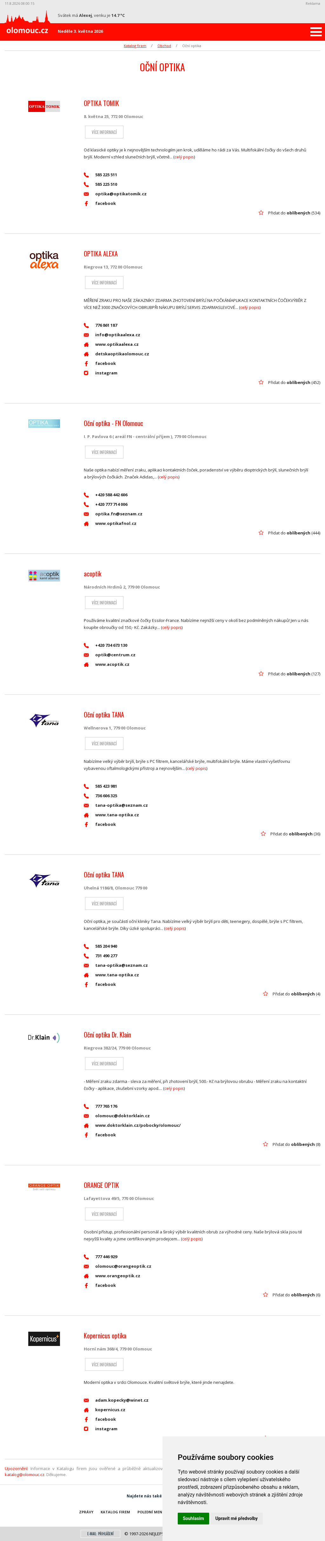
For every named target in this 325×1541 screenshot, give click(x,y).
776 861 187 (100, 325)
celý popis (184, 157)
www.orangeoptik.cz (112, 1276)
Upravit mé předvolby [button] (237, 1518)
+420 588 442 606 (105, 495)
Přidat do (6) (296, 1295)
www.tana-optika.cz (111, 815)
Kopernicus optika (105, 1335)
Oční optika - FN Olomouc (113, 423)
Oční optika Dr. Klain (107, 1034)
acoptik (92, 573)
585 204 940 (100, 946)
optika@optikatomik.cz (115, 194)
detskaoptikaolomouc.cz (116, 354)
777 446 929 (100, 1257)
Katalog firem (135, 45)
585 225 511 (100, 175)
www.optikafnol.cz (110, 523)
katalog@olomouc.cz (24, 1474)
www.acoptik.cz (106, 664)
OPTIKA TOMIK (101, 103)
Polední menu (151, 1512)
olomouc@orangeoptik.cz (117, 1266)
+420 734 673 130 (105, 645)
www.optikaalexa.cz (111, 344)
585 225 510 (100, 184)
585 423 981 (100, 786)
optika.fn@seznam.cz (113, 514)
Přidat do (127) (294, 674)
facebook (100, 203)
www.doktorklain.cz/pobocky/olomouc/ (132, 1125)
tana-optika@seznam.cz (116, 805)
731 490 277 (100, 956)
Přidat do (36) (295, 834)
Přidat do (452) (294, 382)
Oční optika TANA (104, 714)
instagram (100, 373)
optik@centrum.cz (110, 655)
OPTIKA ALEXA (101, 253)
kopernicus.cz (104, 1410)
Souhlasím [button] (193, 1518)
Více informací (103, 132)
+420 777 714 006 (105, 504)
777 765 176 (100, 1106)
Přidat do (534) (294, 213)
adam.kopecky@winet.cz (116, 1400)
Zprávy (86, 1512)
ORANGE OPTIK (101, 1185)
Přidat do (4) (296, 994)
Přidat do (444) (294, 533)
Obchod (164, 45)
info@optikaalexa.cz (112, 335)
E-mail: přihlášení (100, 1533)
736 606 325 (100, 796)
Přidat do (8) (296, 1144)
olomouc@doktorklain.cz (117, 1116)
